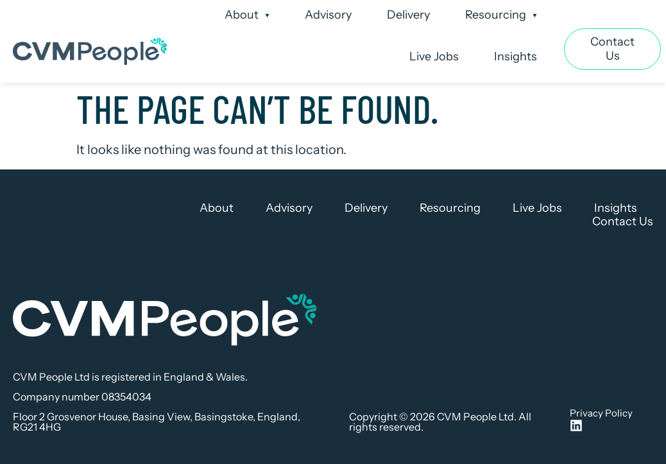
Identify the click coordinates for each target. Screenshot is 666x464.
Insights (515, 56)
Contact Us (622, 221)
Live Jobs (434, 56)
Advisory (328, 15)
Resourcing (501, 15)
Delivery (408, 15)
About (247, 15)
